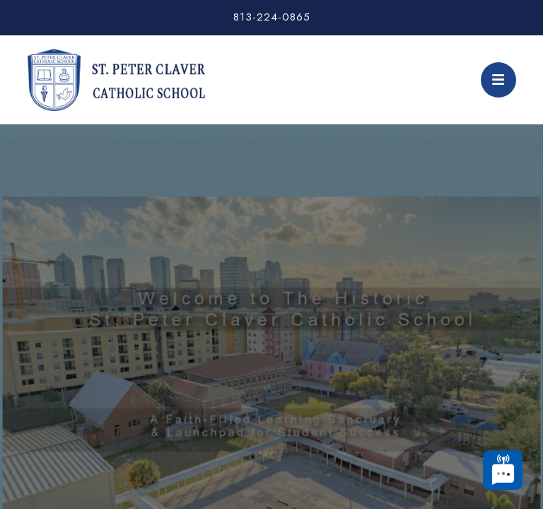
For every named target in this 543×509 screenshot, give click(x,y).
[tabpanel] (271, 286)
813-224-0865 (271, 17)
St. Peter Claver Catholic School (116, 80)
